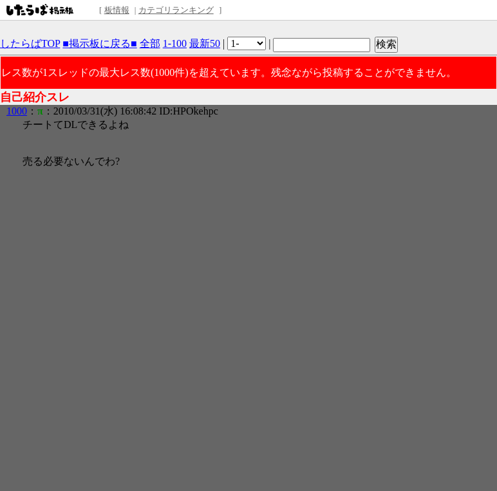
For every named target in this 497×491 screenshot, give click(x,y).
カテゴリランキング (176, 10)
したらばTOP (30, 43)
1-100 (175, 43)
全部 (150, 43)
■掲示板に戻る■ (99, 43)
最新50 (204, 43)
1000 (16, 111)
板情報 (116, 10)
